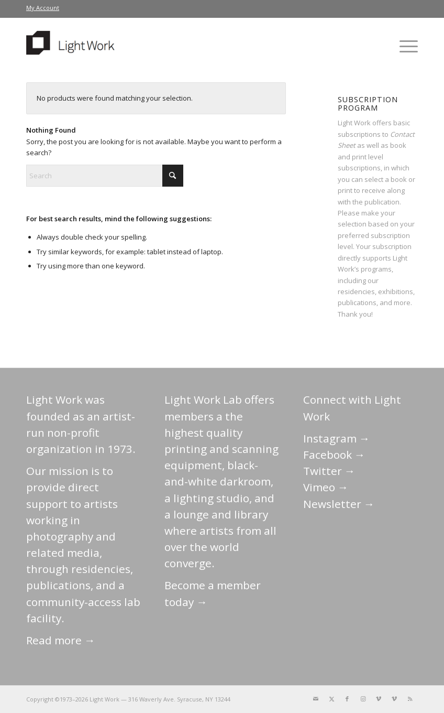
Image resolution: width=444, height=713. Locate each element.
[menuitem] (42, 7)
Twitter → (329, 470)
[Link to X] (331, 699)
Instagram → (336, 438)
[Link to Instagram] (363, 699)
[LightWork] (72, 46)
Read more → (60, 640)
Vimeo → (326, 487)
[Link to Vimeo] (378, 699)
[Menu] (406, 46)
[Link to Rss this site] (410, 699)
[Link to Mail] (316, 699)
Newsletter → (339, 503)
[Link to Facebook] (347, 699)
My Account (42, 8)
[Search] (104, 176)
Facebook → (334, 454)
